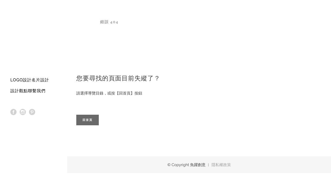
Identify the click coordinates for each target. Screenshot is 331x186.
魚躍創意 (85, 22)
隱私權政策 (221, 164)
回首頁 (87, 120)
